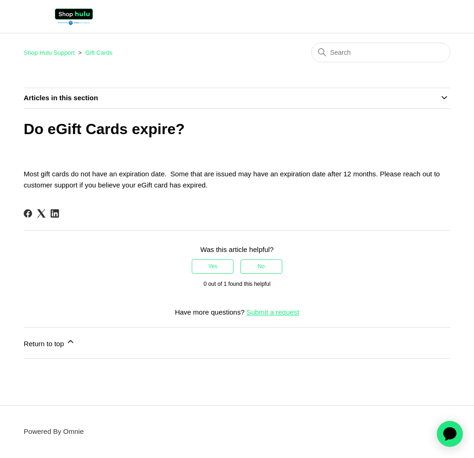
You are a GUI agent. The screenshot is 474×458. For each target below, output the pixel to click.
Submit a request (273, 312)
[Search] (381, 52)
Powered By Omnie (54, 431)
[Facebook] (28, 213)
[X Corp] (41, 213)
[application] (450, 434)
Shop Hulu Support (49, 52)
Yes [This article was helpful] (213, 266)
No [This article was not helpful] (261, 266)
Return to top (49, 342)
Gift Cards (99, 52)
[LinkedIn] (55, 213)
